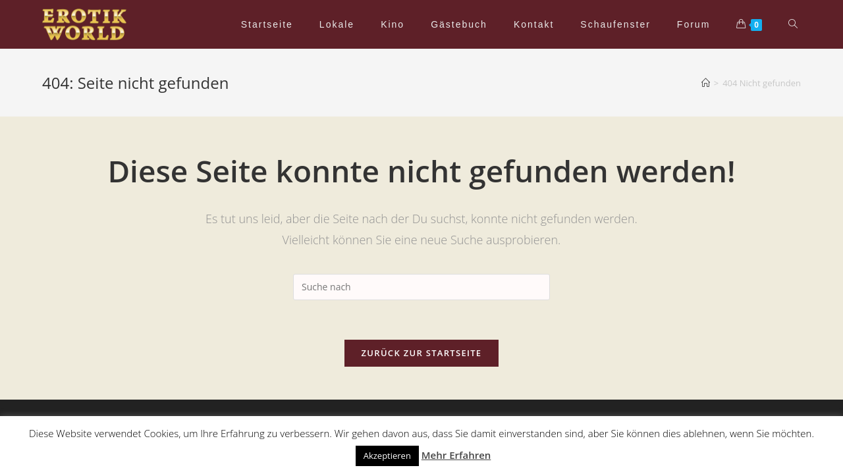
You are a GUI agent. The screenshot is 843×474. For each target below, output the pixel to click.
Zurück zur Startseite (422, 353)
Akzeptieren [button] (387, 455)
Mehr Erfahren (456, 454)
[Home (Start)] (705, 83)
